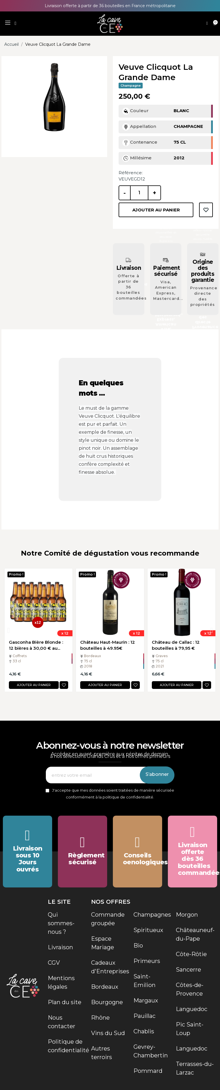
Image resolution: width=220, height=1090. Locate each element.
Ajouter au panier (156, 210)
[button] (15, 23)
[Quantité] (139, 193)
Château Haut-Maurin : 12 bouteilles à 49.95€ (107, 645)
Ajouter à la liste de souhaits (206, 210)
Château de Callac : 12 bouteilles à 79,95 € (176, 645)
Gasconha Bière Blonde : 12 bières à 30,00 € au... (36, 645)
